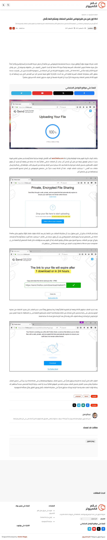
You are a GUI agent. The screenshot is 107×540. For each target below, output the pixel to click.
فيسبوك (61, 5)
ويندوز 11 (67, 5)
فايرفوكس (78, 396)
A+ (13, 28)
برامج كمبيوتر (79, 5)
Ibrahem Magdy (22, 536)
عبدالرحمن (90, 28)
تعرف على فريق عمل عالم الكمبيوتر (46, 512)
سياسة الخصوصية (48, 521)
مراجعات (31, 5)
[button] (87, 405)
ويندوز (72, 5)
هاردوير (25, 5)
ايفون (36, 5)
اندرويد (40, 5)
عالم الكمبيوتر (86, 536)
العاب (45, 5)
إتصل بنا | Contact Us (47, 517)
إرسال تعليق (90, 441)
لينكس (50, 5)
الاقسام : (102, 518)
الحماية (55, 5)
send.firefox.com (57, 158)
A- (10, 28)
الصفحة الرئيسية (93, 14)
